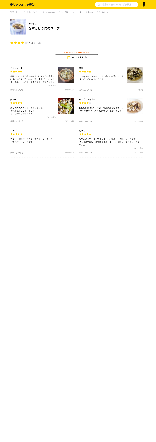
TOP (12, 12)
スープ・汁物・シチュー (30, 12)
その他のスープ (53, 12)
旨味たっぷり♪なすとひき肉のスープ (81, 12)
